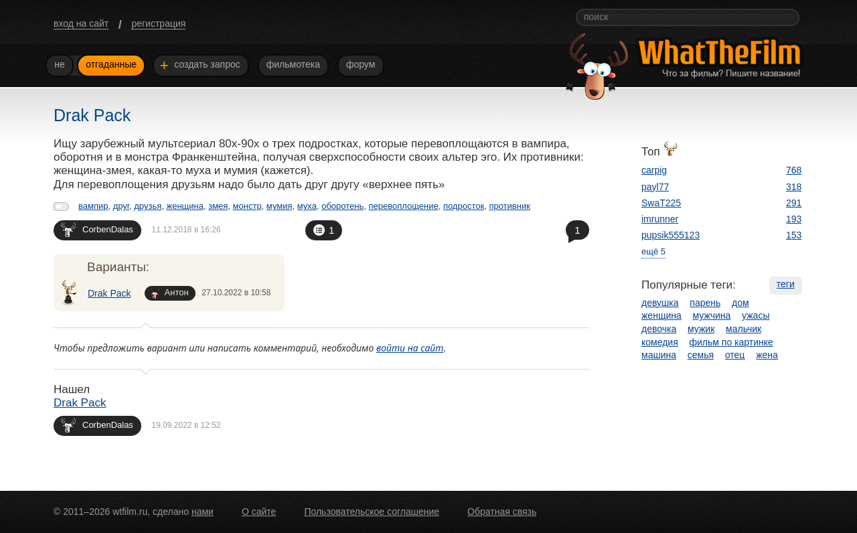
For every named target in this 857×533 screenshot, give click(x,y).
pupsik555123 (670, 235)
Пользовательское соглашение (371, 511)
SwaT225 (661, 203)
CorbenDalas (97, 229)
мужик (701, 328)
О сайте (259, 511)
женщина (184, 206)
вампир (93, 206)
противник (509, 206)
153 (793, 235)
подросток (463, 206)
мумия (279, 206)
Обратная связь (501, 511)
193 (793, 219)
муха (307, 206)
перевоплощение (403, 206)
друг (121, 206)
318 (793, 186)
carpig (654, 170)
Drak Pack (109, 293)
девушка (660, 302)
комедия (659, 342)
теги (786, 284)
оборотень (342, 206)
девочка (658, 328)
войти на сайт (410, 347)
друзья (147, 206)
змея (218, 206)
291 (793, 203)
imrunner (659, 219)
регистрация (158, 23)
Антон (169, 293)
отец (735, 355)
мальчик (743, 328)
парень (705, 302)
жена (767, 355)
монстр (247, 206)
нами (202, 511)
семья (701, 355)
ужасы (755, 315)
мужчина (712, 315)
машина (658, 355)
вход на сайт (81, 23)
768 (793, 170)
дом (740, 302)
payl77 (655, 186)
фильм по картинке (731, 342)
